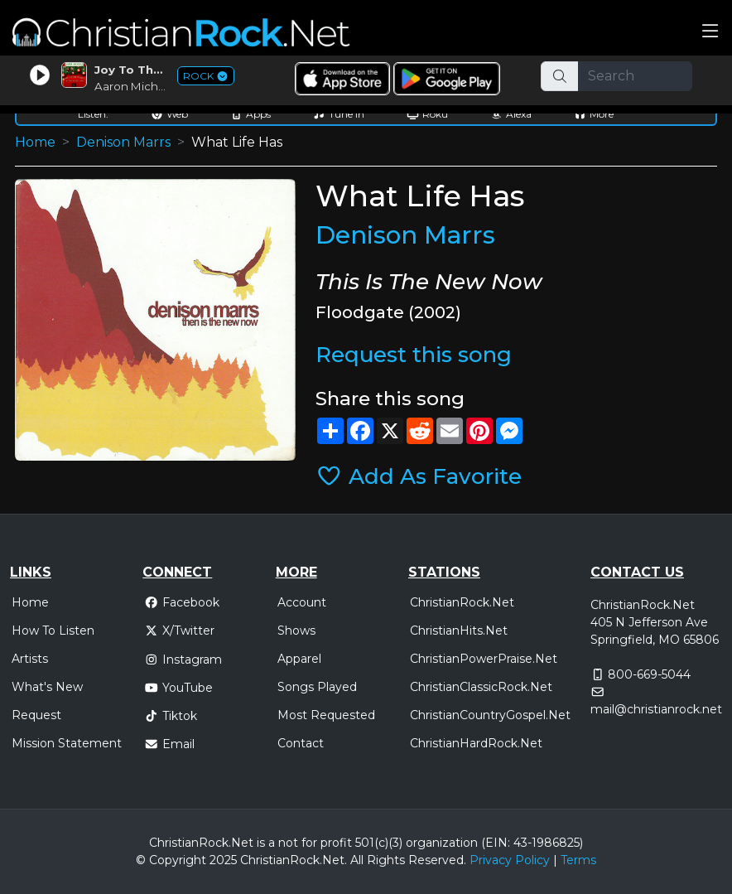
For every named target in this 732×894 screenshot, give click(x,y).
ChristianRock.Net (462, 602)
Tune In (338, 114)
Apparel (299, 658)
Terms (578, 860)
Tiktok (170, 716)
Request (36, 715)
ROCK (206, 76)
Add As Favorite (418, 476)
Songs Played (317, 687)
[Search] (635, 76)
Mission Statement (67, 743)
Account (301, 602)
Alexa (511, 114)
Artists (30, 658)
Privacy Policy (510, 860)
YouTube (178, 687)
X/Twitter (179, 630)
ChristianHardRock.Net (476, 743)
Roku (427, 114)
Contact (300, 743)
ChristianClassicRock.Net (481, 687)
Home (35, 142)
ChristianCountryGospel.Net (490, 715)
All (357, 860)
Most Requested (326, 715)
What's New (47, 687)
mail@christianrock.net (656, 709)
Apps (250, 114)
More (594, 114)
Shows (296, 630)
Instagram (183, 659)
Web (169, 114)
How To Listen (53, 630)
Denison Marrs (123, 142)
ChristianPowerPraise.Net (483, 658)
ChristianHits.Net (459, 630)
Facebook (181, 602)
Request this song (413, 354)
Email (169, 744)
